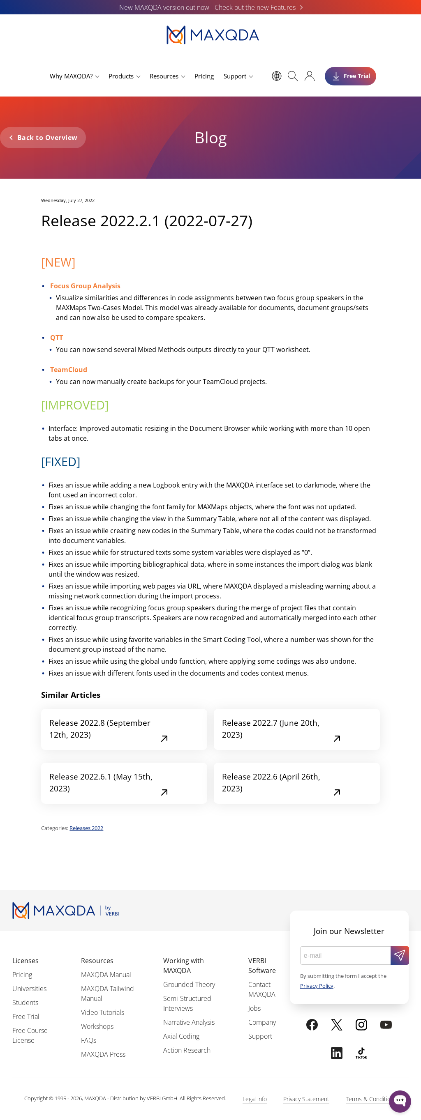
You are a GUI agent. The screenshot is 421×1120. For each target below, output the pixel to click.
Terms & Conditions (371, 1099)
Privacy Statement (306, 1099)
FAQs (88, 1040)
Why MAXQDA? (71, 76)
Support (235, 76)
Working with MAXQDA (183, 965)
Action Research (186, 1050)
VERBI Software (262, 965)
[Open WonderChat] (400, 1101)
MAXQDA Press (103, 1054)
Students (25, 1002)
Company (262, 1022)
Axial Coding (181, 1036)
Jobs (254, 1008)
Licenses (25, 960)
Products (121, 76)
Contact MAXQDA (261, 989)
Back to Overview (47, 137)
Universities (29, 988)
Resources (164, 76)
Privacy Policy (316, 985)
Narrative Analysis (189, 1022)
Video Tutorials (102, 1012)
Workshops (97, 1026)
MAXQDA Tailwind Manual (107, 993)
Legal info (255, 1099)
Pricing (204, 76)
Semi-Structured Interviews (187, 1003)
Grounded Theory (189, 984)
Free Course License (30, 1035)
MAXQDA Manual (106, 974)
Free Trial (25, 1016)
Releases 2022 (86, 828)
